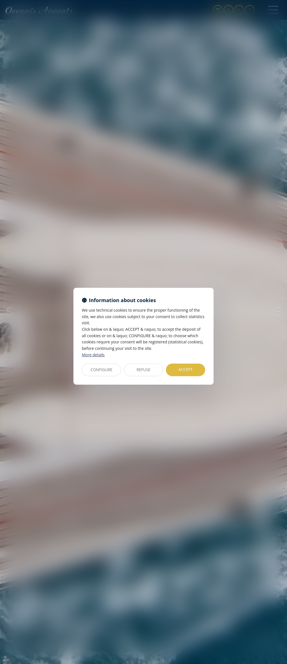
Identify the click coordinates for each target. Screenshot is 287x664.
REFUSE (143, 369)
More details (93, 354)
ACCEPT (186, 369)
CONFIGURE (101, 369)
